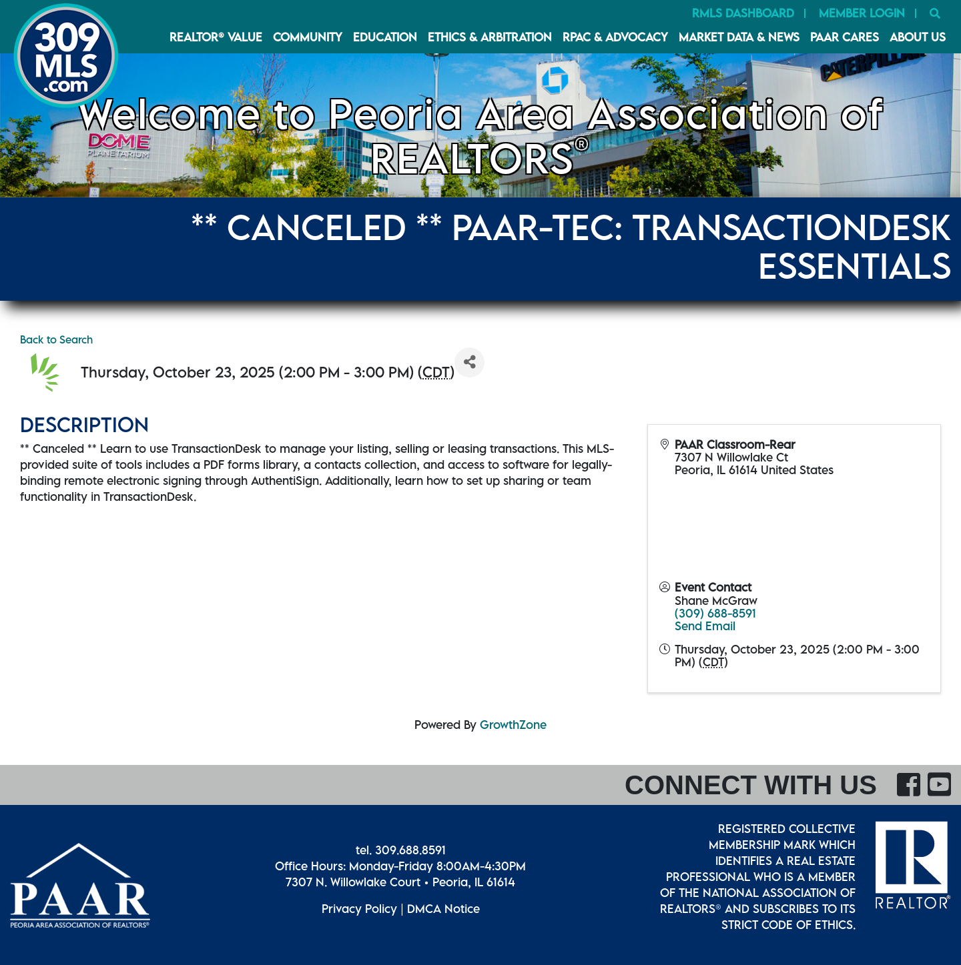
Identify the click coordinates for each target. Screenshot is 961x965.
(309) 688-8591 (715, 613)
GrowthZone (513, 725)
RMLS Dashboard (743, 13)
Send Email (705, 626)
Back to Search (56, 339)
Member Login (862, 13)
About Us (918, 37)
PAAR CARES (844, 37)
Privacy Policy (359, 909)
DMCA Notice (443, 909)
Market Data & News (739, 37)
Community (307, 37)
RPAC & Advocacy (615, 37)
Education (385, 37)
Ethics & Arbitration (490, 37)
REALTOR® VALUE (216, 37)
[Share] (469, 362)
